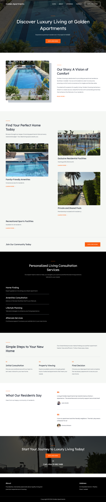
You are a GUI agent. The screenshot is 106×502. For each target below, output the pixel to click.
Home (59, 4)
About (65, 4)
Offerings (71, 4)
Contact (79, 4)
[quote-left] (58, 392)
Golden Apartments (15, 4)
